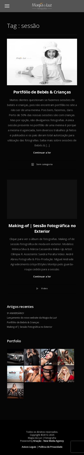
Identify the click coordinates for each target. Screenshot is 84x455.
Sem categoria (44, 164)
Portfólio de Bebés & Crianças (42, 92)
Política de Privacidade (50, 446)
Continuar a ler (42, 152)
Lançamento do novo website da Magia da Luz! (32, 317)
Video (44, 288)
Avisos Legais (29, 446)
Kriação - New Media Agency (48, 440)
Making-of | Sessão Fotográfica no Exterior (42, 228)
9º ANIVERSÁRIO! (15, 313)
